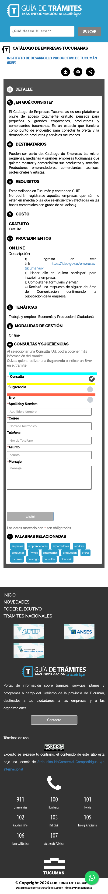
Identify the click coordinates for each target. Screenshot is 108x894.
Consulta (53, 373)
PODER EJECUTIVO (22, 609)
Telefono (13, 433)
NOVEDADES (16, 602)
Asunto (14, 447)
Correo (14, 418)
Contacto (54, 720)
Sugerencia (51, 384)
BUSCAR (89, 31)
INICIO (9, 595)
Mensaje (15, 462)
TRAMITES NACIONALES (27, 616)
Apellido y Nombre (23, 404)
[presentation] (42, 499)
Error (51, 394)
